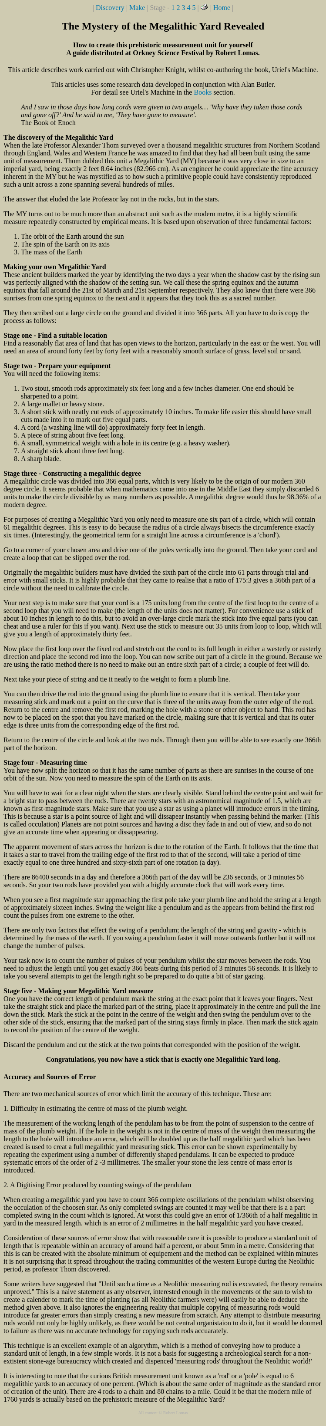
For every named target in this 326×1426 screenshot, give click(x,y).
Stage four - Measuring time (45, 762)
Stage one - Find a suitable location (55, 335)
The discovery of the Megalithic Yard (58, 137)
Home (221, 7)
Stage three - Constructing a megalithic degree (72, 473)
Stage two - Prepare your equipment (57, 365)
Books (203, 92)
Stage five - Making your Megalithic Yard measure (78, 991)
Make (137, 7)
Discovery (110, 7)
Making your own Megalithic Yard (54, 266)
